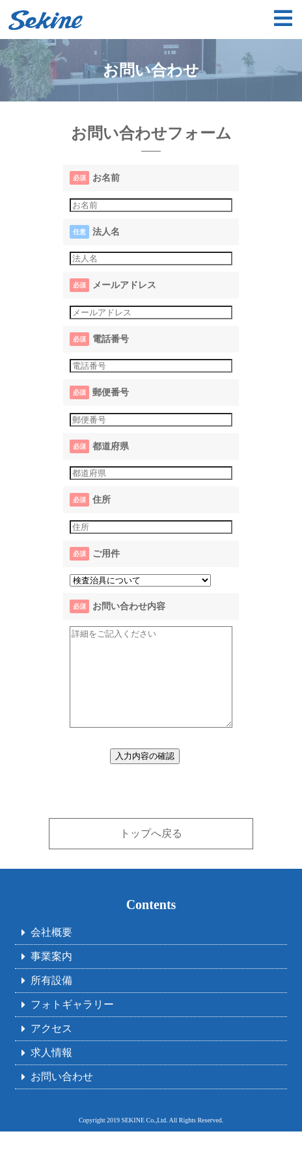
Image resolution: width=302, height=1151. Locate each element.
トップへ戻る (151, 852)
